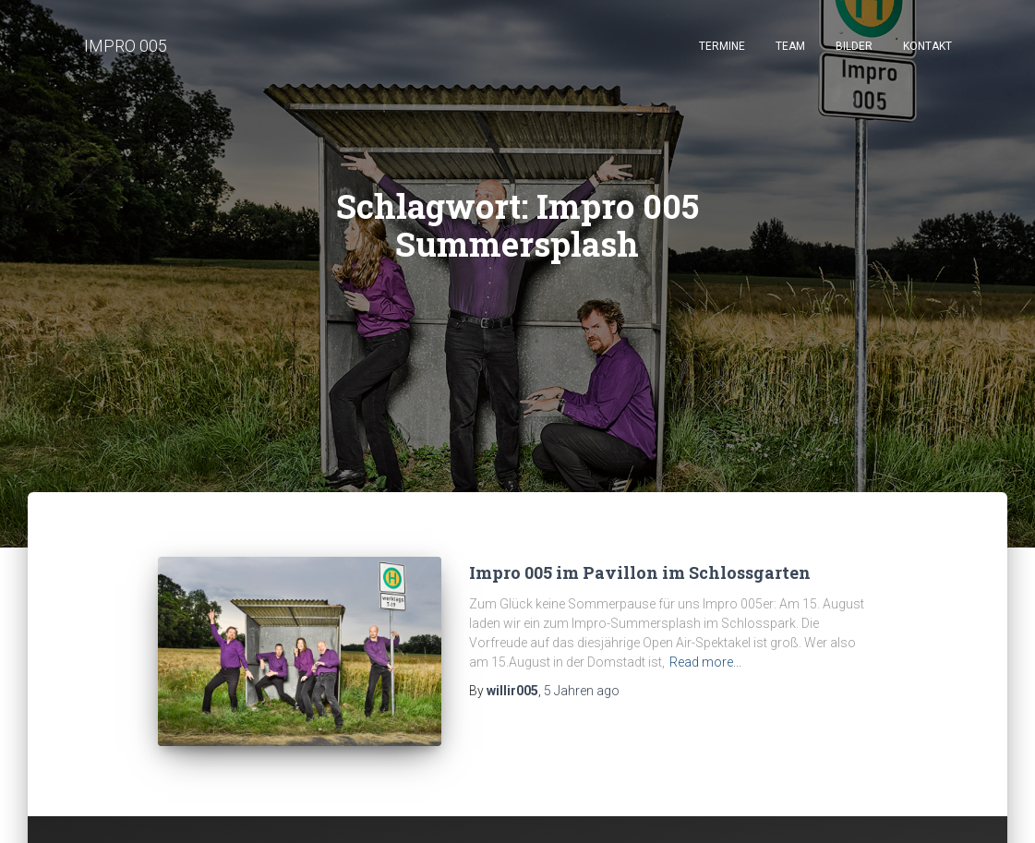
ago (582, 690)
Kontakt (927, 46)
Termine (722, 46)
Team (790, 46)
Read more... (705, 662)
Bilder (854, 46)
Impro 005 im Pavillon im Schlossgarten (640, 572)
